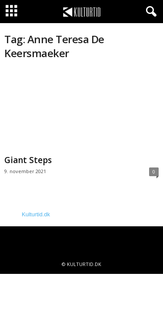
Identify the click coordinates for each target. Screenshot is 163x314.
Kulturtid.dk (36, 214)
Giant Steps (28, 160)
